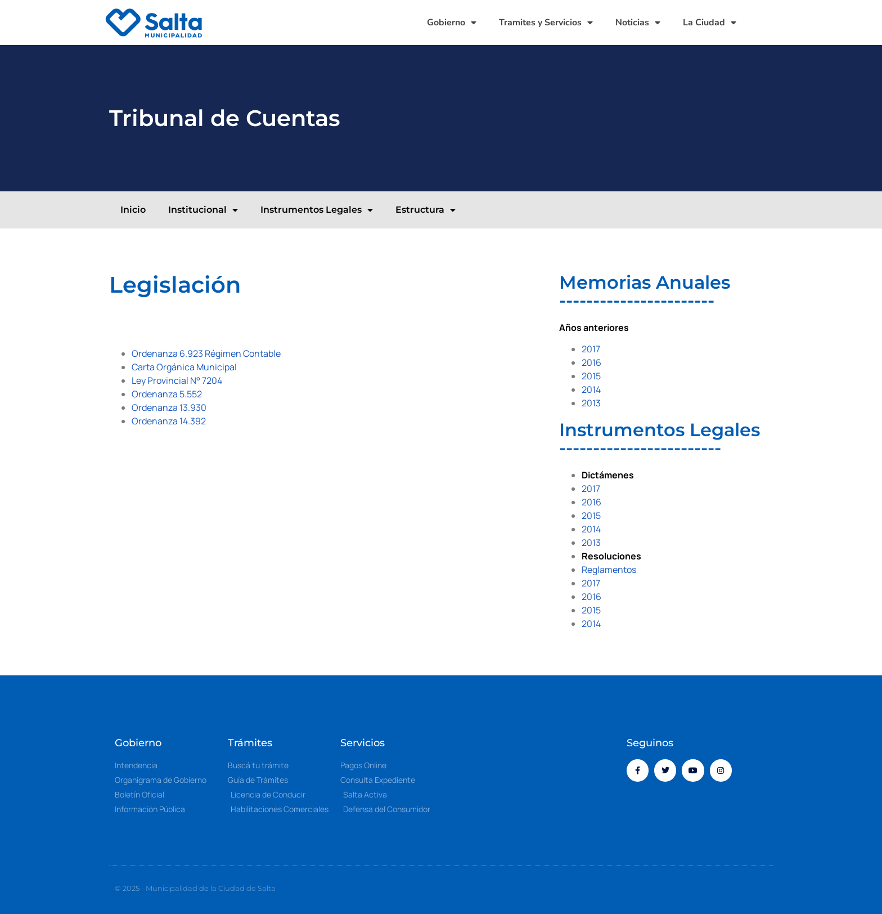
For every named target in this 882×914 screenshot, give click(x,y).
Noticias (637, 22)
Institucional (203, 210)
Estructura (425, 210)
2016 (591, 362)
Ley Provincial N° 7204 (177, 380)
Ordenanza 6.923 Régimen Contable (206, 353)
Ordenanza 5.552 (167, 394)
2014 (591, 389)
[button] (767, 22)
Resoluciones (611, 556)
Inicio (133, 209)
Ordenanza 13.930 (169, 407)
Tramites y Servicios (546, 22)
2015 (591, 376)
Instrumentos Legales (316, 210)
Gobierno (451, 22)
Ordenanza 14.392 (169, 421)
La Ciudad (709, 22)
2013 (591, 403)
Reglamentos (609, 569)
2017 (591, 349)
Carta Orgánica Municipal (184, 367)
